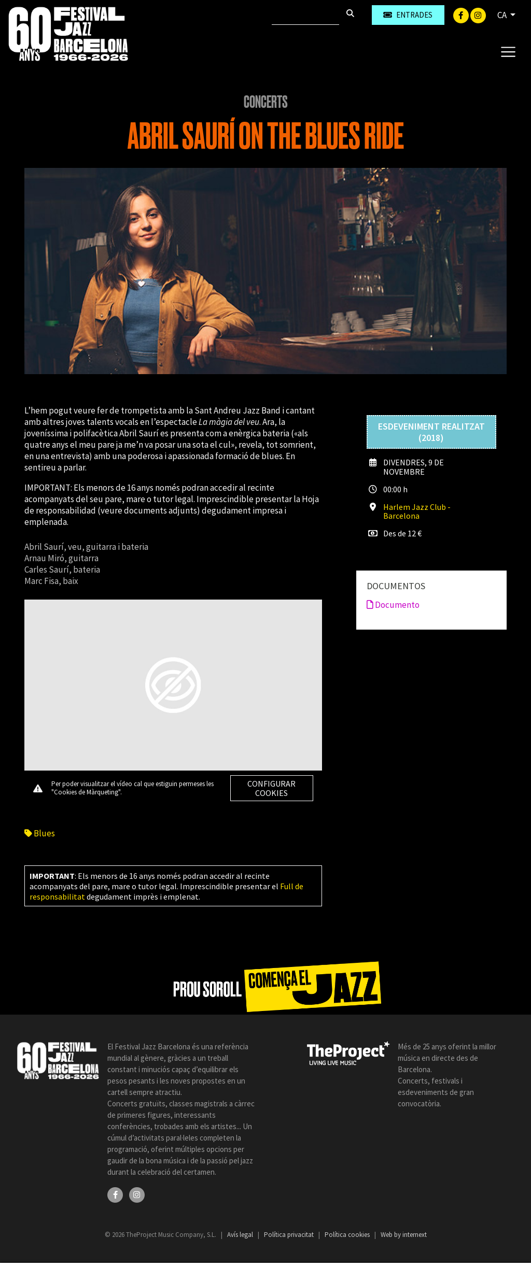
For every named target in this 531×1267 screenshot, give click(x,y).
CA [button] (502, 15)
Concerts (266, 102)
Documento (393, 604)
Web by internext (404, 1234)
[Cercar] (305, 15)
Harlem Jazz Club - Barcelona (417, 511)
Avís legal (241, 1234)
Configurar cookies (271, 788)
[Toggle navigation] (508, 51)
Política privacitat (289, 1234)
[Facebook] (461, 14)
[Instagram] (478, 14)
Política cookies (348, 1234)
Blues (39, 833)
